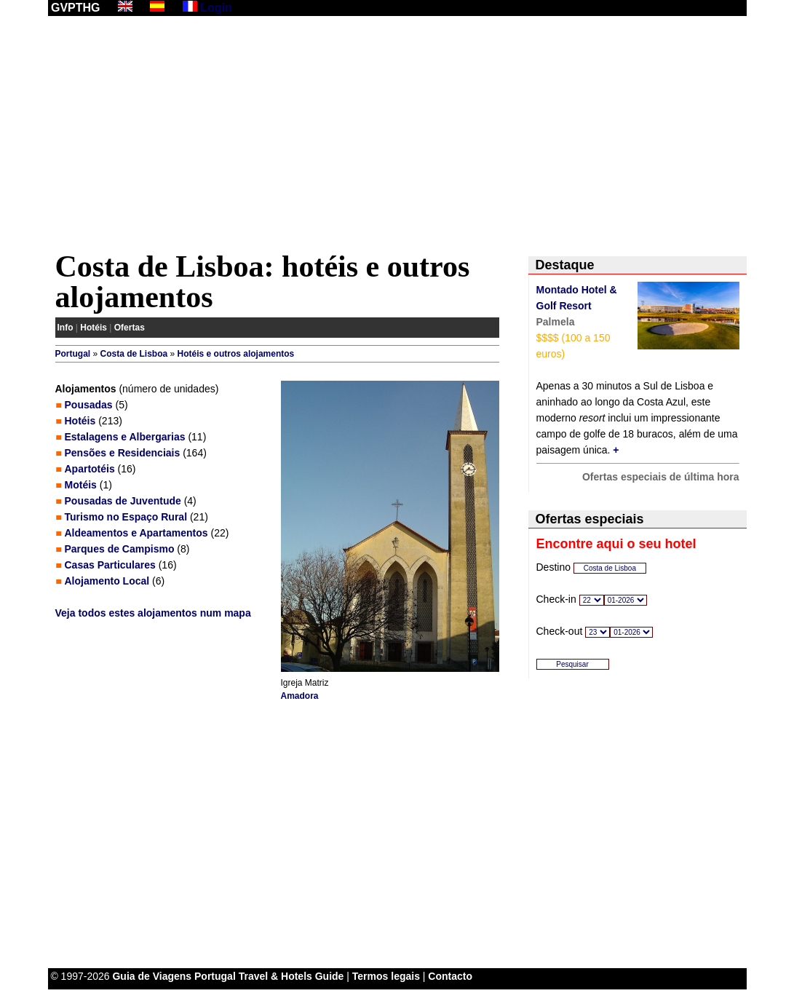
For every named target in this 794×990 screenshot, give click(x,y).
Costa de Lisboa (134, 354)
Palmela (555, 322)
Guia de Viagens (151, 976)
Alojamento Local (107, 581)
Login (216, 7)
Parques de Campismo (120, 549)
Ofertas (129, 327)
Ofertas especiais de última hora (660, 477)
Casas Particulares (110, 565)
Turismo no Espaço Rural (126, 517)
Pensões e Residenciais (122, 453)
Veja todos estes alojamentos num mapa (153, 613)
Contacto (450, 976)
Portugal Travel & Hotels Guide (269, 976)
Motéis (81, 485)
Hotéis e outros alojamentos (236, 354)
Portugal (73, 354)
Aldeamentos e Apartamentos (136, 533)
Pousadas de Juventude (123, 501)
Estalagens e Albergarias (125, 437)
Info (65, 327)
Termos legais (386, 976)
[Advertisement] (397, 136)
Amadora (300, 696)
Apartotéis (90, 469)
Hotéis (93, 327)
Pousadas (89, 405)
